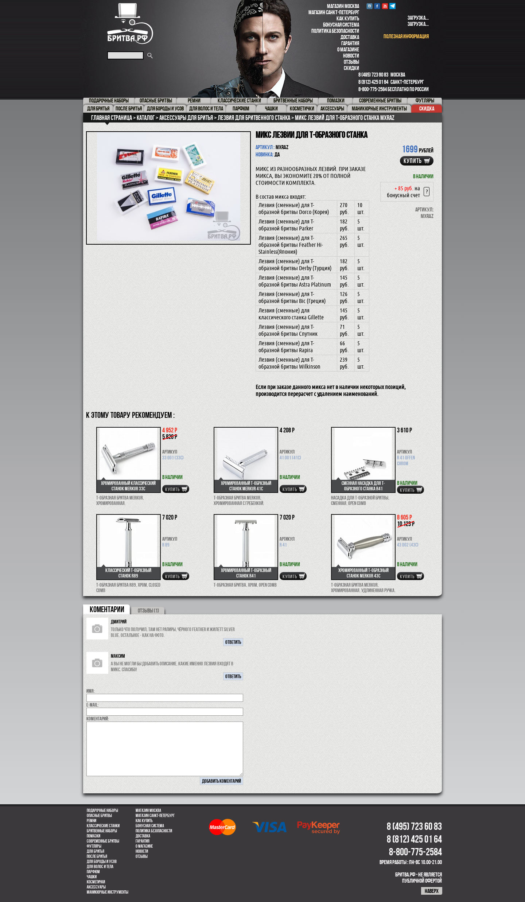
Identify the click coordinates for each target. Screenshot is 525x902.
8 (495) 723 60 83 (373, 74)
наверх (432, 891)
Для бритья (95, 851)
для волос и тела (100, 866)
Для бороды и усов (102, 861)
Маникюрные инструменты (107, 892)
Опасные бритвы (99, 815)
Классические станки (103, 825)
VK (369, 6)
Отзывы (351, 62)
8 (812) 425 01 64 (373, 82)
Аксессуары (96, 887)
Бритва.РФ (130, 23)
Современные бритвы (103, 841)
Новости (351, 56)
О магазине (348, 49)
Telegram (392, 6)
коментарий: (97, 719)
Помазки (93, 836)
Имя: (90, 691)
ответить (233, 642)
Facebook (377, 6)
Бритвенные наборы (102, 830)
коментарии (107, 609)
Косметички (96, 881)
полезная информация (406, 36)
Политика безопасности (335, 31)
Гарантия (350, 43)
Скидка (426, 108)
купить (413, 160)
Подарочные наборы (102, 810)
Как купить (348, 18)
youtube (385, 6)
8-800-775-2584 (372, 89)
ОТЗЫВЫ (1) (148, 610)
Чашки (92, 876)
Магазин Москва (343, 6)
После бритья (97, 856)
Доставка (350, 37)
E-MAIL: (92, 705)
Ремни (91, 820)
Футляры (94, 846)
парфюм (93, 871)
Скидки (351, 68)
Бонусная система (341, 25)
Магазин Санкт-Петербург (333, 12)
